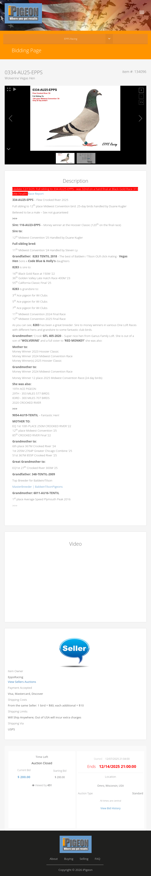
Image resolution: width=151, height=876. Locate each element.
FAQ (97, 859)
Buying (68, 859)
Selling (84, 859)
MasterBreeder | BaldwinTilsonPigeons (37, 487)
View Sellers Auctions (22, 682)
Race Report (36, 194)
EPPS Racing (70, 38)
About (54, 859)
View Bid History (111, 808)
